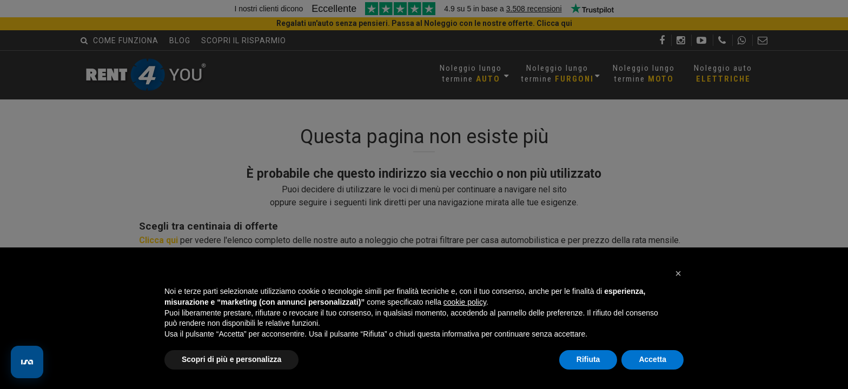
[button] (678, 273)
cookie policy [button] (464, 302)
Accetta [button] (652, 359)
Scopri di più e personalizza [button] (231, 359)
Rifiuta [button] (588, 359)
